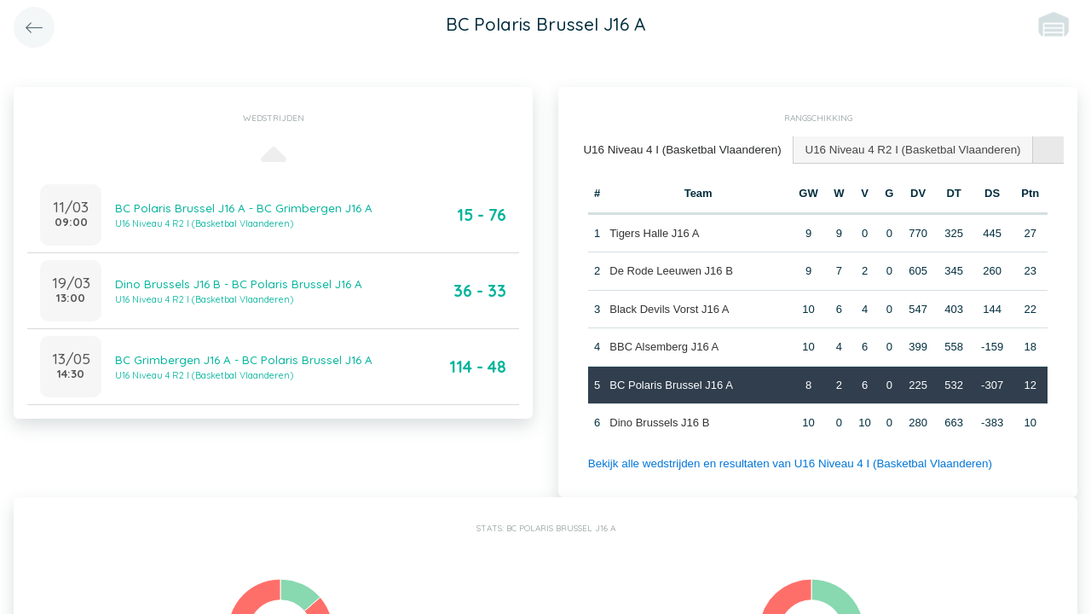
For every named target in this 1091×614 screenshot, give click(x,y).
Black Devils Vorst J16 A (669, 307)
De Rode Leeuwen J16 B (671, 270)
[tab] (679, 149)
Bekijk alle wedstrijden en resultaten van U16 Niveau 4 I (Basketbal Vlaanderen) (783, 461)
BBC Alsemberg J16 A (664, 345)
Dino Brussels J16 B (659, 421)
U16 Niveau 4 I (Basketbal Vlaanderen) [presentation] (679, 148)
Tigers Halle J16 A (654, 231)
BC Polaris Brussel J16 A (671, 383)
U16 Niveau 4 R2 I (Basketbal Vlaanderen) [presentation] (902, 148)
